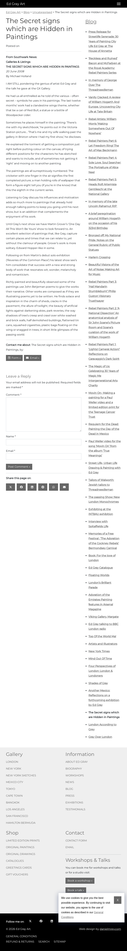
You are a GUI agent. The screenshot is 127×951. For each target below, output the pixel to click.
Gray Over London (100, 736)
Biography (73, 768)
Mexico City (14, 782)
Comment (13, 394)
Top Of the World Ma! (102, 636)
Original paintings (20, 847)
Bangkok (13, 802)
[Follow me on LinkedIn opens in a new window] (51, 921)
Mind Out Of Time (100, 658)
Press (69, 795)
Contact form (76, 840)
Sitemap (60, 941)
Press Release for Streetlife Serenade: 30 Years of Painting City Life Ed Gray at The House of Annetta (103, 41)
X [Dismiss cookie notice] (118, 900)
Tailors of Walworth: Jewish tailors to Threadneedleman (101, 484)
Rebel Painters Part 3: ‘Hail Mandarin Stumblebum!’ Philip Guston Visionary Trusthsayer (102, 291)
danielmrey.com (110, 929)
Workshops (74, 775)
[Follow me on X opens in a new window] (30, 921)
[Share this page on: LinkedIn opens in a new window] (32, 487)
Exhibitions (74, 802)
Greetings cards (19, 867)
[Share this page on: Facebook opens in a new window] (21, 487)
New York (13, 768)
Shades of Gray (98, 683)
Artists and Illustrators (102, 643)
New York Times (99, 651)
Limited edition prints (23, 840)
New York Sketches (21, 775)
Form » (14, 357)
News (69, 782)
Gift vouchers (17, 874)
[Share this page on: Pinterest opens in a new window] (42, 487)
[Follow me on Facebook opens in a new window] (40, 921)
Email (10, 450)
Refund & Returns (20, 941)
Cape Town (14, 795)
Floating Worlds (98, 575)
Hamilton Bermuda (20, 822)
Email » (32, 357)
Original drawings (20, 854)
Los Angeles (15, 809)
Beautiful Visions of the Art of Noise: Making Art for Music (103, 269)
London (12, 761)
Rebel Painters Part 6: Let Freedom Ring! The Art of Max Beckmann (103, 145)
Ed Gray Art (15, 4)
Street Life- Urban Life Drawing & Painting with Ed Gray (104, 467)
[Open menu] (118, 4)
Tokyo (10, 788)
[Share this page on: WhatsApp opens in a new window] (53, 487)
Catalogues (15, 860)
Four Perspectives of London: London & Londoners (101, 671)
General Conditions (21, 936)
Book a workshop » (79, 880)
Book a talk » (75, 890)
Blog (91, 21)
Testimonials (75, 809)
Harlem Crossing (99, 257)
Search (44, 941)
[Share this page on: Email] (64, 487)
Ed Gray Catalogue (100, 567)
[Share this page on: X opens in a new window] (10, 487)
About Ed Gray (76, 761)
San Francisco (17, 816)
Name (11, 436)
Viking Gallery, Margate (103, 616)
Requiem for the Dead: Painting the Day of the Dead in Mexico (103, 429)
